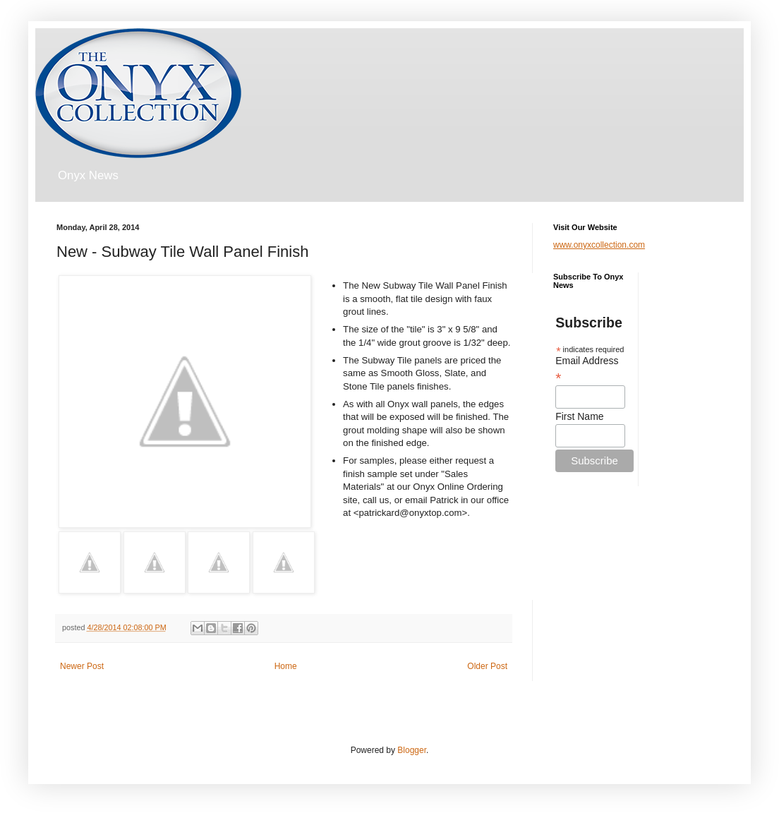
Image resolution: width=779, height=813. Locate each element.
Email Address (586, 369)
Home (285, 666)
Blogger (411, 750)
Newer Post (82, 666)
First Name (579, 416)
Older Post (487, 666)
